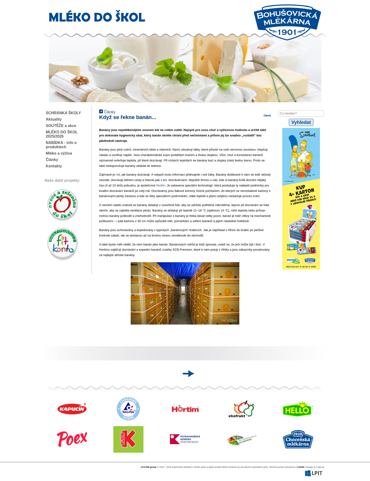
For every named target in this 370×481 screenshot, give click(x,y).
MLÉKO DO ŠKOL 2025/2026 (62, 134)
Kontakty (54, 166)
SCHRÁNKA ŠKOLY (63, 113)
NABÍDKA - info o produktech (61, 145)
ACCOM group (148, 467)
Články (52, 160)
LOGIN (300, 467)
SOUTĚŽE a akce (61, 126)
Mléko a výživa (59, 153)
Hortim (160, 185)
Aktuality (54, 119)
